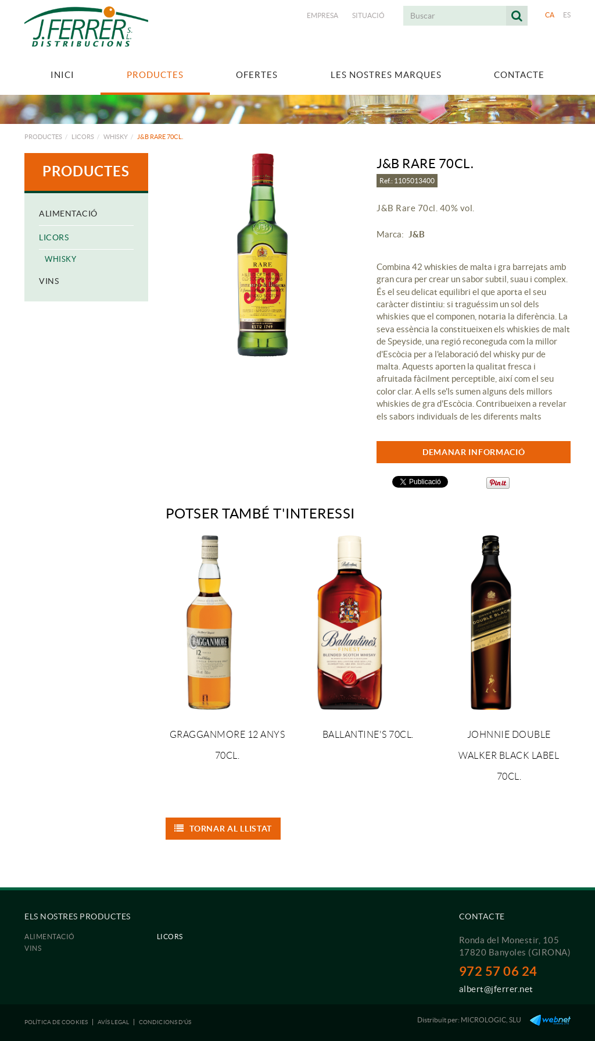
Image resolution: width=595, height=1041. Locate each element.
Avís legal (113, 1022)
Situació (368, 15)
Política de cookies (56, 1022)
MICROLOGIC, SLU (491, 1020)
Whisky (115, 136)
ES (567, 15)
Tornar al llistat (223, 828)
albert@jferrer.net (496, 989)
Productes (43, 136)
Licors (82, 136)
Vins (49, 281)
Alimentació (68, 213)
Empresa (322, 15)
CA (550, 15)
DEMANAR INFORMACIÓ (473, 452)
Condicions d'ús (165, 1022)
